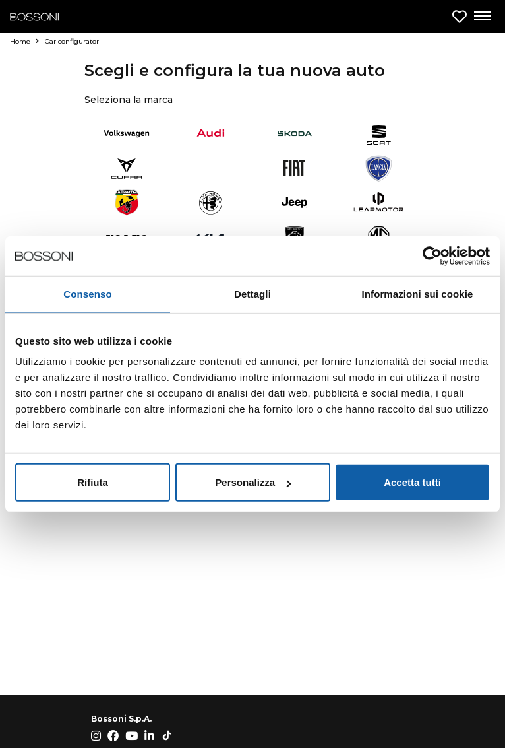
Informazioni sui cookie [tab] (417, 293)
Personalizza (253, 482)
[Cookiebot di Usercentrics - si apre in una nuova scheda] (432, 255)
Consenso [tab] (87, 293)
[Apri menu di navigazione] (482, 16)
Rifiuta (92, 482)
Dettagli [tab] (252, 293)
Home (24, 41)
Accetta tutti (412, 482)
